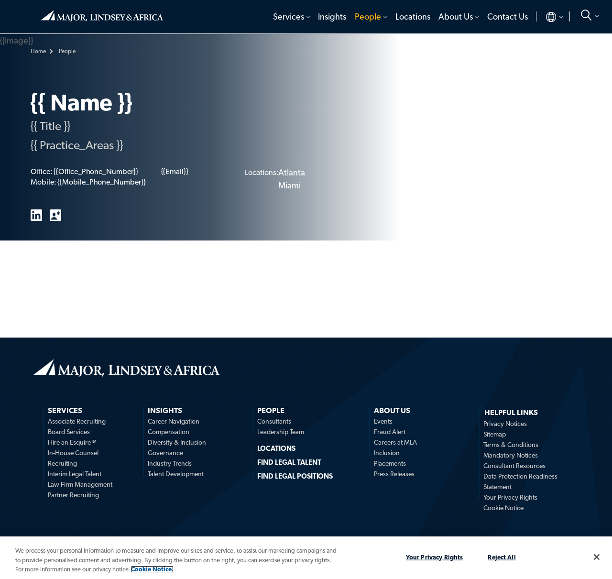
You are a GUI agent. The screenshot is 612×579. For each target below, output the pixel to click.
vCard (55, 215)
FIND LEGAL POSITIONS (295, 476)
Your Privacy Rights (510, 497)
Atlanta (291, 172)
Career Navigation (173, 421)
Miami (289, 185)
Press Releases (394, 474)
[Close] (596, 557)
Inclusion (387, 453)
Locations (412, 16)
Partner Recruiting (73, 495)
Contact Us (507, 16)
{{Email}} (174, 171)
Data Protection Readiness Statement (520, 481)
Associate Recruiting (77, 421)
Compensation (168, 432)
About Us (455, 16)
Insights (332, 16)
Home (102, 16)
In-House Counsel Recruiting (73, 458)
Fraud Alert (389, 432)
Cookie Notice (503, 508)
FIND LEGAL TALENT (289, 462)
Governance (165, 453)
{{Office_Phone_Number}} (96, 171)
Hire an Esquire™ (72, 442)
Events (383, 421)
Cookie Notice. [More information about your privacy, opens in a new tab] (152, 569)
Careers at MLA (395, 442)
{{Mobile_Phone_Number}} (101, 181)
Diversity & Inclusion (177, 442)
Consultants (274, 421)
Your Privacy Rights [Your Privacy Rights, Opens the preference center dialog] (434, 556)
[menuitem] (291, 17)
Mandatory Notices (510, 455)
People (368, 16)
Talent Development (176, 474)
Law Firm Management (80, 484)
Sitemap (494, 434)
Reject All (501, 556)
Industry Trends (170, 463)
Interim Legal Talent (74, 474)
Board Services (69, 432)
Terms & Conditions (510, 444)
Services (288, 16)
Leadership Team (280, 432)
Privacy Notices (505, 423)
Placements (390, 463)
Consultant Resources (514, 466)
